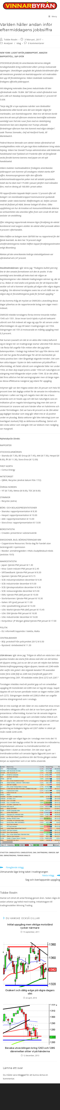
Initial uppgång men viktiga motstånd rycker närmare (30, 926)
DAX (34, 852)
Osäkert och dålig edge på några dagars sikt (30, 992)
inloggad (22, 1074)
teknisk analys (23, 855)
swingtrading (10, 855)
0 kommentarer (36, 43)
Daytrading (42, 852)
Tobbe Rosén (11, 39)
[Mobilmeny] (52, 16)
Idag (19, 43)
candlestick (14, 852)
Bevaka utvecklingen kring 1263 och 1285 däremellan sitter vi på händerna (30, 1050)
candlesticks (26, 852)
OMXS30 (51, 852)
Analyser (8, 43)
